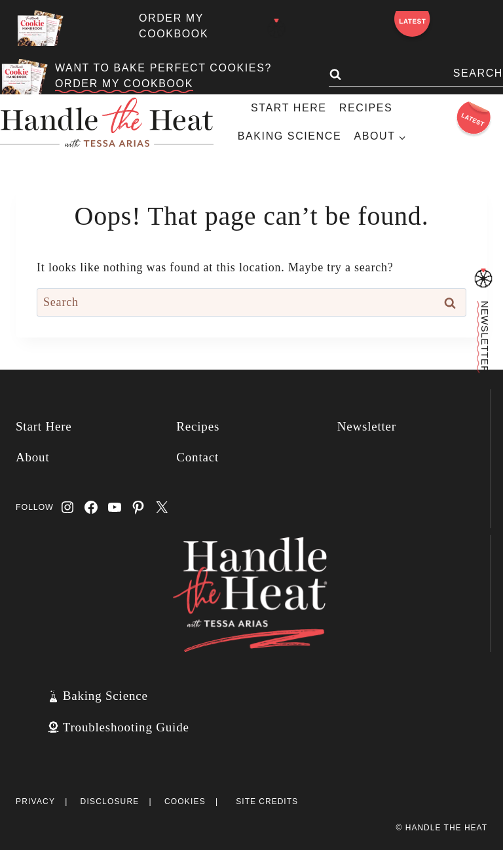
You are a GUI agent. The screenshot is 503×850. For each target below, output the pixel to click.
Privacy (35, 801)
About (33, 457)
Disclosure (110, 801)
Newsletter (366, 426)
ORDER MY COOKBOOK (124, 83)
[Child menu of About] (380, 137)
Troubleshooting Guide (126, 727)
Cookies (185, 801)
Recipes (365, 107)
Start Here (289, 107)
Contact (197, 457)
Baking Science (289, 136)
